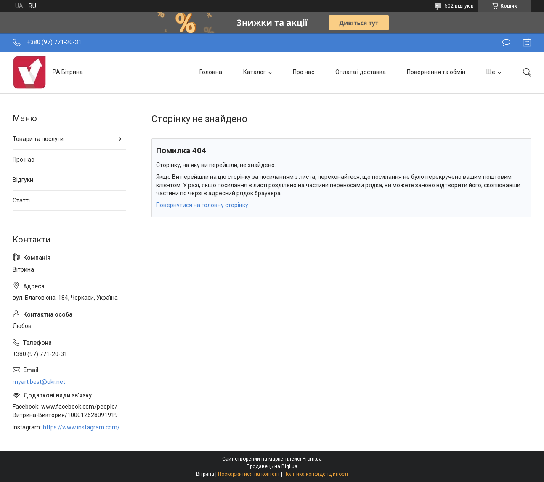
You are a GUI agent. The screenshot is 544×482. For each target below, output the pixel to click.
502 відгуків (459, 6)
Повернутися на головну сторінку (202, 205)
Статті (21, 200)
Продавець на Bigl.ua (272, 466)
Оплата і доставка (360, 72)
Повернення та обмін (436, 72)
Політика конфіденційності (316, 474)
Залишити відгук (506, 42)
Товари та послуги (38, 139)
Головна (210, 72)
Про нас (303, 72)
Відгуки (23, 179)
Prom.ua (312, 459)
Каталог (254, 72)
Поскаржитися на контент (249, 474)
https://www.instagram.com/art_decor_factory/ (84, 427)
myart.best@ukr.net (39, 381)
